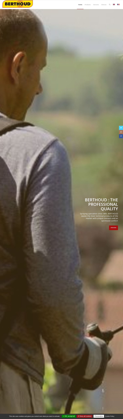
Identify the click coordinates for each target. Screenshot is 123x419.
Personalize (99, 416)
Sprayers (113, 228)
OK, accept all (69, 416)
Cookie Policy (109, 416)
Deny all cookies (84, 416)
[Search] (110, 4)
